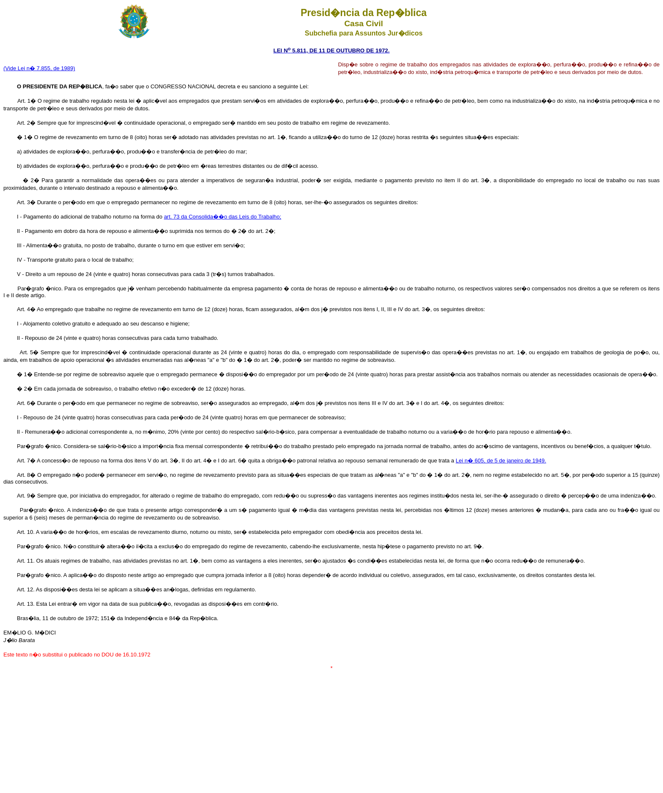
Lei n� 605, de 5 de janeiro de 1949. (501, 460)
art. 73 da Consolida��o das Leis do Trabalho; (223, 216)
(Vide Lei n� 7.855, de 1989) (39, 68)
